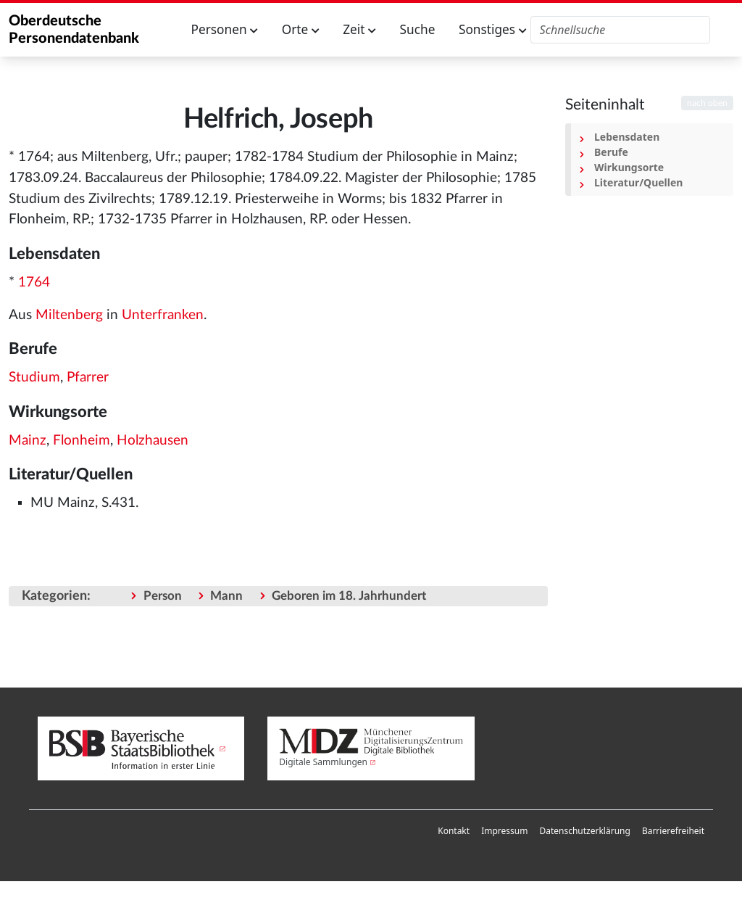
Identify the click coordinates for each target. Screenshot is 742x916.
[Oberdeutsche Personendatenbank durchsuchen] (620, 30)
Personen (225, 29)
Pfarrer (88, 377)
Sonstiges (493, 29)
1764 (34, 282)
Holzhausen (152, 440)
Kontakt (454, 831)
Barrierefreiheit (673, 831)
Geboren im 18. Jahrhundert (349, 596)
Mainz (27, 440)
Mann (226, 596)
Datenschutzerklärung (584, 831)
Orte (301, 29)
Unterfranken (163, 315)
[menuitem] (454, 831)
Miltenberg (69, 315)
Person (162, 596)
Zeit (359, 29)
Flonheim (81, 440)
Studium (34, 377)
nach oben (707, 103)
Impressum (504, 831)
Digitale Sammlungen (323, 762)
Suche (417, 29)
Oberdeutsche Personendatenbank (74, 30)
